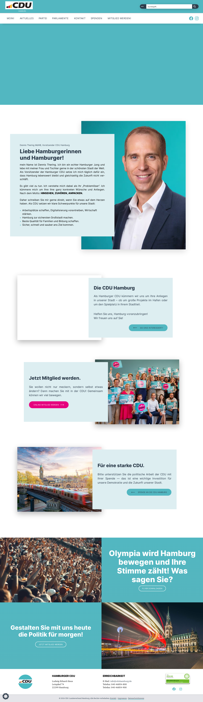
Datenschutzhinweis (136, 698)
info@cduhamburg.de (121, 681)
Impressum (122, 698)
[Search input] (169, 6)
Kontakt (113, 698)
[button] (5, 696)
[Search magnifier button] (195, 6)
